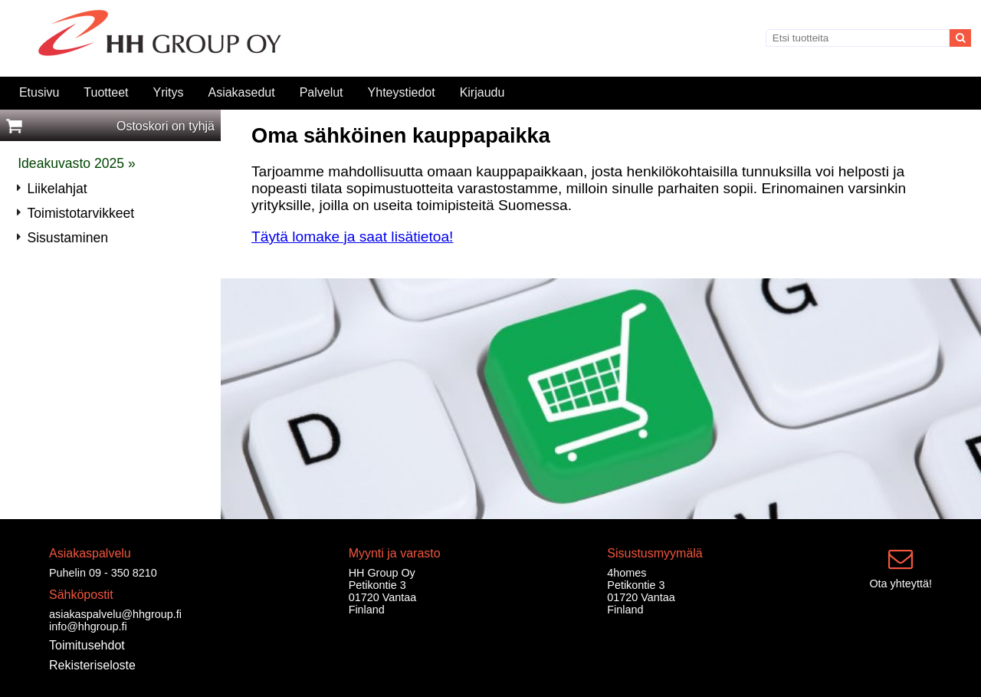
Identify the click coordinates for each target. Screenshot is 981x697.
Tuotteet (106, 92)
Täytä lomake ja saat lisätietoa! (352, 236)
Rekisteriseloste (92, 665)
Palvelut (321, 92)
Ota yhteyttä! (900, 583)
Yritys (168, 92)
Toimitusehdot (87, 645)
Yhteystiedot (401, 92)
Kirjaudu (482, 92)
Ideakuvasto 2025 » (77, 163)
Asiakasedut (241, 92)
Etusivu (39, 92)
